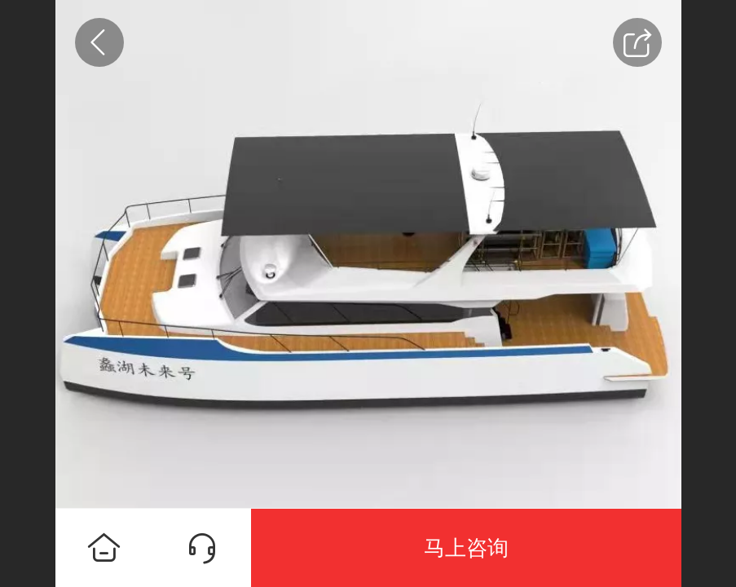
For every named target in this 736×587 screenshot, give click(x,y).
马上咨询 (466, 548)
